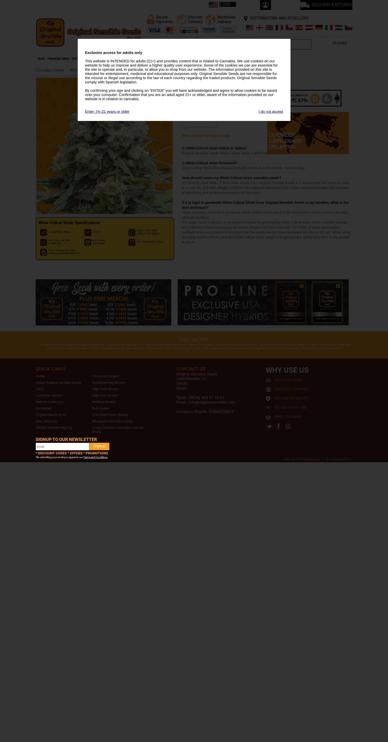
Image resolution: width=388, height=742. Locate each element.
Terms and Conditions (95, 457)
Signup (99, 445)
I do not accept (271, 111)
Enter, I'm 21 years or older (107, 111)
